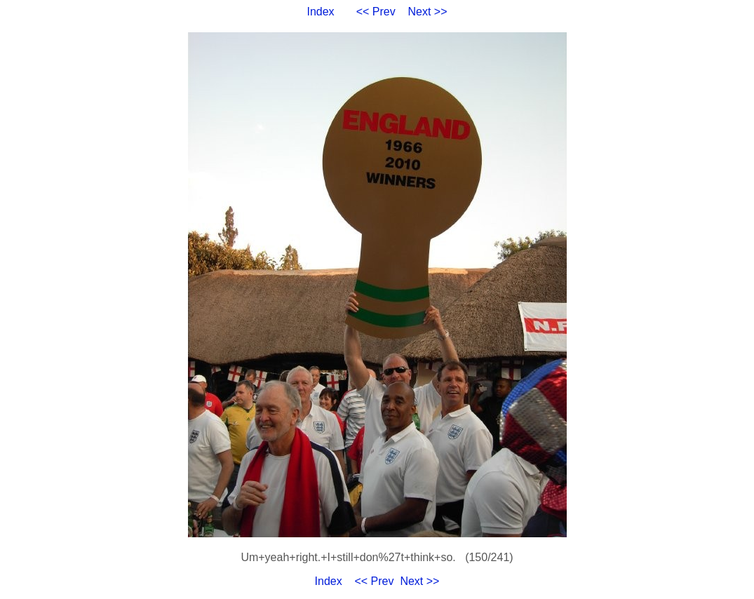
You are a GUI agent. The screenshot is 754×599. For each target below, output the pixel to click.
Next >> (427, 12)
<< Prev (376, 12)
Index (320, 12)
